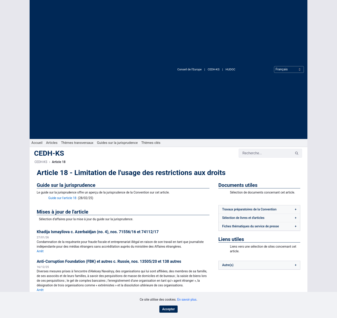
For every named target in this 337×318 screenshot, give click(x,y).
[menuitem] (37, 19)
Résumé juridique (58, 204)
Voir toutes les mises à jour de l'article (123, 215)
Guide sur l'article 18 (62, 74)
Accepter (168, 309)
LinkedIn (180, 274)
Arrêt (40, 130)
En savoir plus (186, 299)
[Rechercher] (265, 29)
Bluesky (180, 267)
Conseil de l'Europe (189, 7)
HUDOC (230, 7)
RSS (178, 281)
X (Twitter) (182, 289)
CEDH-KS (213, 7)
